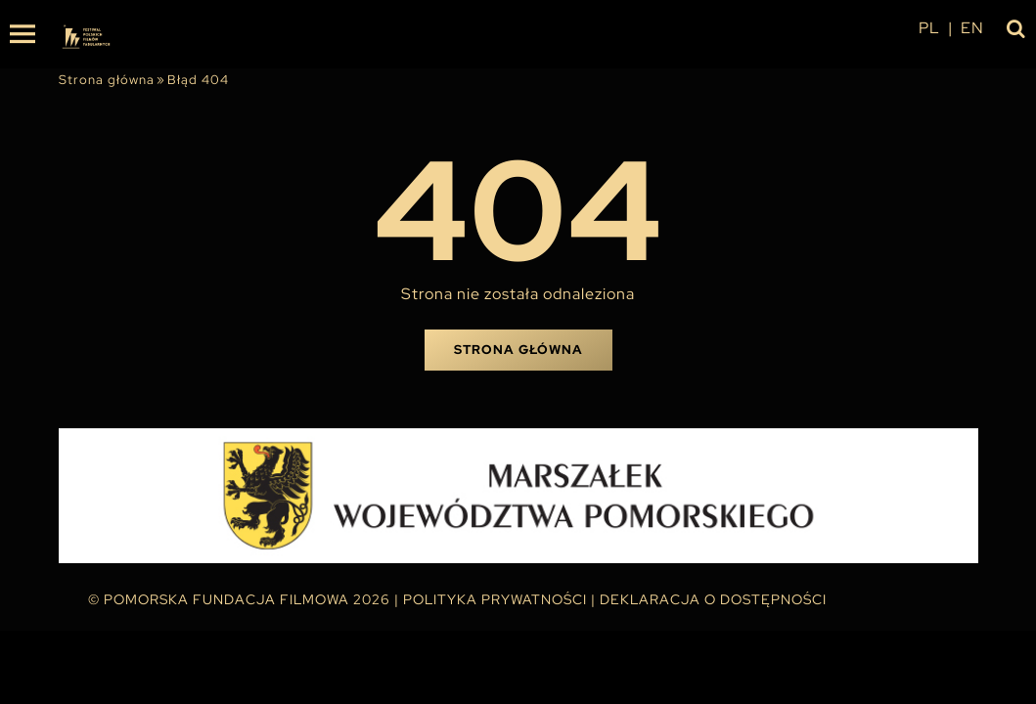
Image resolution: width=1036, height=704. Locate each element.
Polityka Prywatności (495, 599)
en (972, 28)
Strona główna (107, 79)
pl (929, 28)
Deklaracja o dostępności (713, 599)
